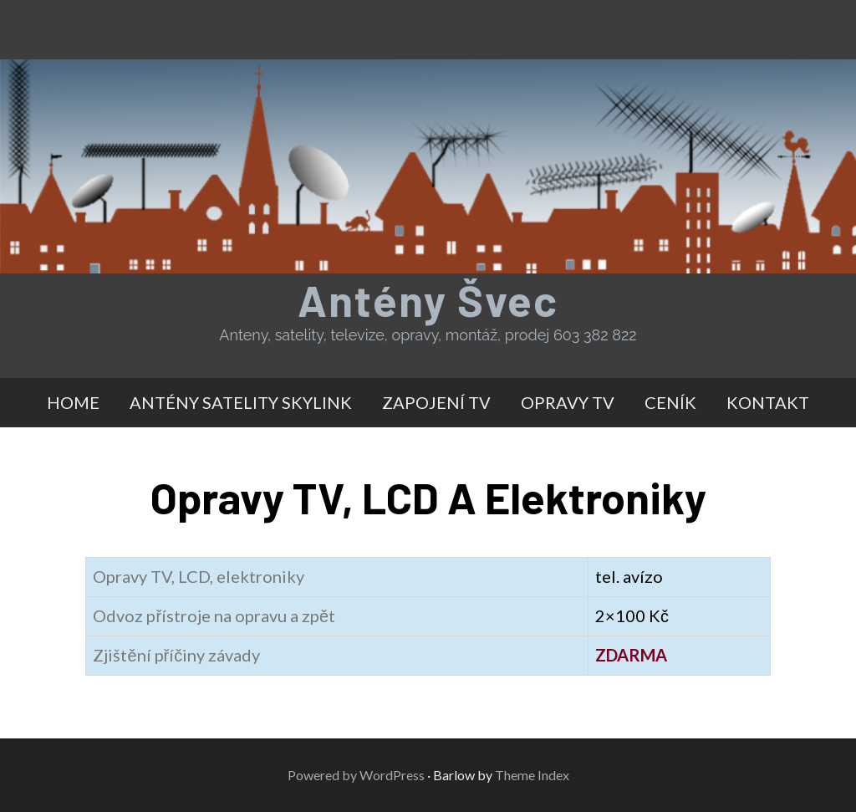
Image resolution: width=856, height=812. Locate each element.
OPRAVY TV (567, 402)
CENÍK (670, 402)
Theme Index (532, 775)
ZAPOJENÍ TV (436, 402)
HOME (73, 402)
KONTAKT (767, 402)
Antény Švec (428, 299)
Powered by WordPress (356, 775)
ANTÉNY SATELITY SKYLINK (241, 402)
